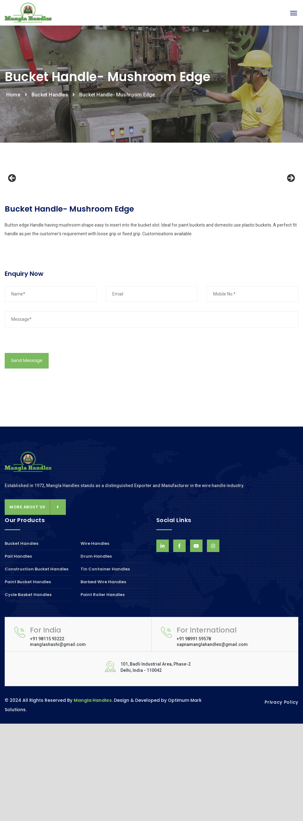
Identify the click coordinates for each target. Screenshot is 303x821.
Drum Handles (96, 654)
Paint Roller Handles (103, 692)
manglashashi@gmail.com (58, 741)
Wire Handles (95, 641)
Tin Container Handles (105, 666)
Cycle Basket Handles (28, 692)
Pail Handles (18, 654)
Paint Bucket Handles (28, 679)
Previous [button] (12, 227)
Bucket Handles (50, 95)
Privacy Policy (281, 799)
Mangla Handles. (94, 797)
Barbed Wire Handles (103, 679)
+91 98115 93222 (47, 736)
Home (13, 95)
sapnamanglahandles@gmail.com (212, 741)
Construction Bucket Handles (36, 666)
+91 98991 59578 (194, 736)
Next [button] (290, 227)
